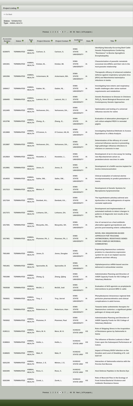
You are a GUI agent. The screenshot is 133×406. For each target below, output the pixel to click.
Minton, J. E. (60, 363)
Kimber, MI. (59, 64)
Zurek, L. (58, 380)
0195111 (6, 331)
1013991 (6, 168)
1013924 (6, 157)
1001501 (6, 64)
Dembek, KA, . (60, 200)
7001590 (6, 277)
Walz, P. (58, 353)
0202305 (6, 371)
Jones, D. (58, 168)
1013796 (6, 121)
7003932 (6, 320)
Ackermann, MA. (61, 76)
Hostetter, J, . (60, 157)
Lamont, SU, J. (61, 99)
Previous (46, 32)
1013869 (6, 132)
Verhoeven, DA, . (62, 110)
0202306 (6, 380)
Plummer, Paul (61, 320)
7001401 (6, 266)
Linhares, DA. (60, 213)
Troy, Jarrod (60, 298)
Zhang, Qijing (60, 277)
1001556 (6, 76)
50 (74, 32)
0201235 (6, 363)
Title (112, 41)
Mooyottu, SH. (60, 225)
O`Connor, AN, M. (62, 132)
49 (71, 32)
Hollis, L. (58, 342)
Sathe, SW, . (60, 179)
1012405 (6, 110)
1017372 (6, 213)
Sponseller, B (60, 266)
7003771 (6, 309)
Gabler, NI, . (59, 88)
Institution (78, 40)
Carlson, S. (59, 52)
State (88, 41)
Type (31, 40)
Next (78, 32)
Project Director (44, 41)
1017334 (6, 200)
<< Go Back (8, 14)
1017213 (6, 189)
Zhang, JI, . (59, 121)
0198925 (6, 353)
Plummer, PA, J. (61, 239)
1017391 (6, 225)
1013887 (6, 144)
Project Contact (62, 41)
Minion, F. (59, 189)
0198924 (6, 342)
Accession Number (7, 40)
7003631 (6, 298)
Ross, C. (58, 371)
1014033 (6, 179)
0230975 (6, 52)
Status (19, 41)
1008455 (6, 99)
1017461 (6, 239)
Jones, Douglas (61, 253)
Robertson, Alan (61, 309)
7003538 (6, 288)
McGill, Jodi (59, 288)
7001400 (6, 253)
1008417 (6, 88)
